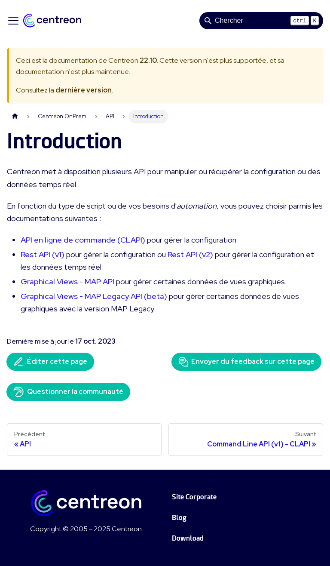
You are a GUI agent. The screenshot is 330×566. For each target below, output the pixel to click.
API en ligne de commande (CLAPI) (83, 240)
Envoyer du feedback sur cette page (246, 362)
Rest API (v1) (42, 254)
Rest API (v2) (190, 254)
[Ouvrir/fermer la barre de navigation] (13, 20)
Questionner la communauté (68, 392)
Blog (179, 518)
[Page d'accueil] (15, 116)
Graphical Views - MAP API (67, 281)
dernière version (83, 90)
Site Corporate (194, 497)
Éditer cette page (50, 362)
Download (188, 538)
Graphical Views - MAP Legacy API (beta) (94, 296)
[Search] (261, 20)
